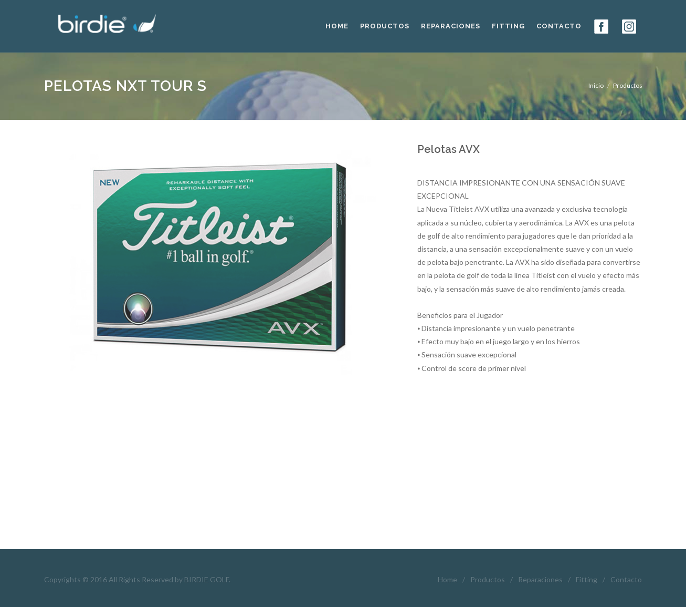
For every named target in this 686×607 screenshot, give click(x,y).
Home (447, 579)
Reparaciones (540, 579)
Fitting (586, 579)
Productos (487, 579)
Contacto (626, 579)
